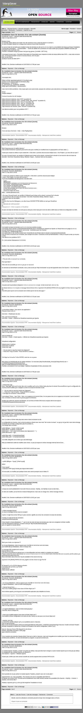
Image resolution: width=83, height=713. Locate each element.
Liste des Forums (12, 28)
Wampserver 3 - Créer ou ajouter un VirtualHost (15, 207)
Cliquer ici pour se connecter (19, 701)
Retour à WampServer (22, 22)
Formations (60, 22)
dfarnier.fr (54, 285)
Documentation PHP (21, 135)
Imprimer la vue (28, 30)
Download (45, 22)
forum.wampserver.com (31, 285)
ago (54, 626)
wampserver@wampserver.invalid (34, 554)
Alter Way (69, 22)
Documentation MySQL (34, 135)
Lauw (10, 36)
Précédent (72, 28)
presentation (35, 22)
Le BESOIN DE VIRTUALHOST (11, 204)
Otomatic (12, 123)
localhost (45, 47)
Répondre (10, 68)
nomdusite (14, 288)
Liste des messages (23, 28)
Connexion (19, 30)
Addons (52, 22)
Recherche (12, 30)
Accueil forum (9, 22)
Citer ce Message (19, 68)
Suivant (79, 28)
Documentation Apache (8, 135)
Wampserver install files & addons (51, 135)
